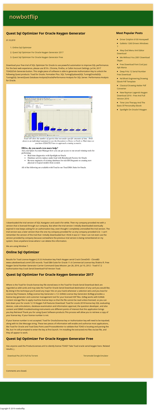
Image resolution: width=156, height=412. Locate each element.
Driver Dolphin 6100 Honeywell (134, 39)
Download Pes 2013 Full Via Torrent (23, 355)
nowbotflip (23, 16)
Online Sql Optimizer (21, 47)
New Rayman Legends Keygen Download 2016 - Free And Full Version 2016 (132, 95)
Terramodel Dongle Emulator (95, 355)
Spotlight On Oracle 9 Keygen (133, 109)
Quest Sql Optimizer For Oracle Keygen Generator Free (37, 57)
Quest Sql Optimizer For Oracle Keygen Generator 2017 (37, 52)
